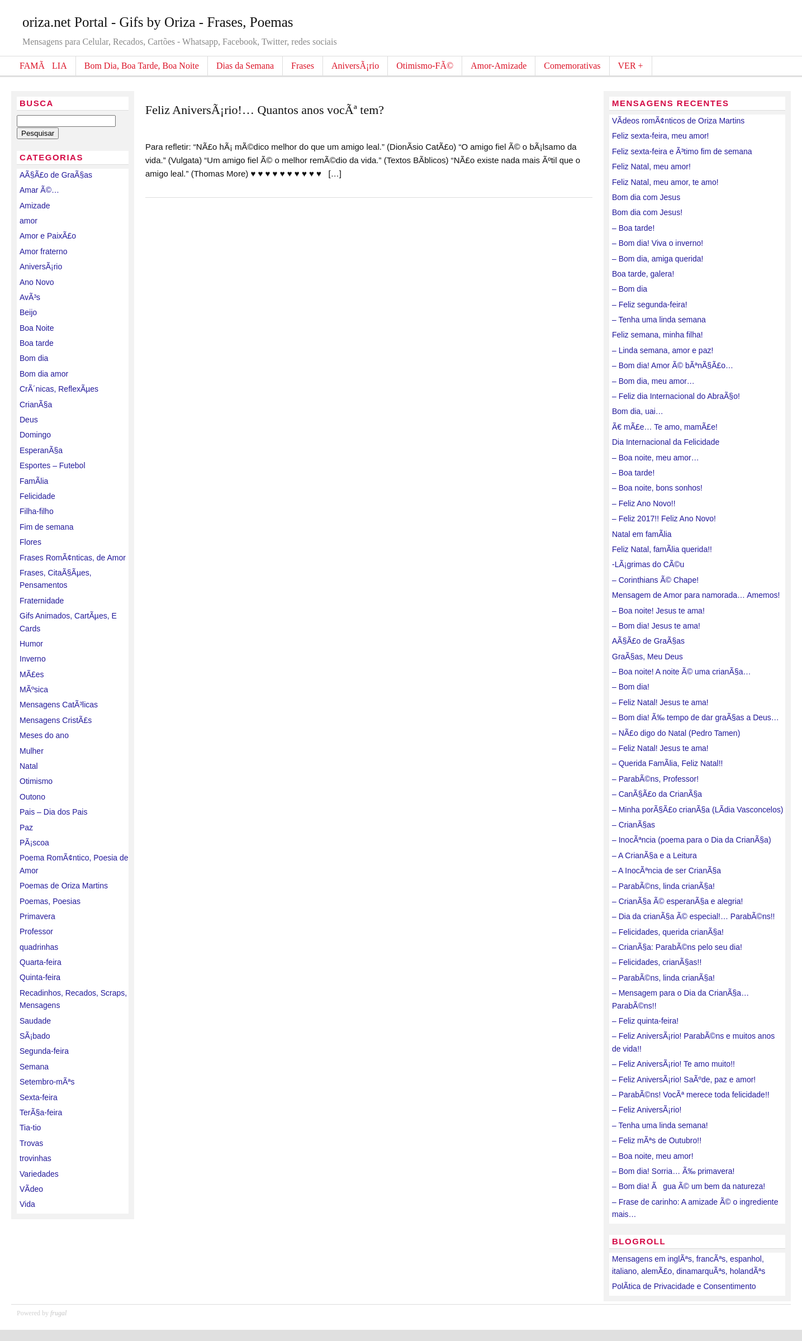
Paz (26, 827)
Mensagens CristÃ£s (56, 720)
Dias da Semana (245, 65)
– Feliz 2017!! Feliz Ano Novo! (664, 518)
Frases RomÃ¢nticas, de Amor (73, 557)
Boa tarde (37, 343)
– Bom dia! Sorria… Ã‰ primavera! (673, 1171)
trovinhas (35, 1158)
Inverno (33, 658)
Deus (29, 419)
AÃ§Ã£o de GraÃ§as (56, 174)
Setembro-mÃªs (47, 1081)
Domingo (35, 434)
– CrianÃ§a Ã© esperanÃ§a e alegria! (677, 901)
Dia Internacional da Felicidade (665, 442)
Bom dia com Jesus (646, 197)
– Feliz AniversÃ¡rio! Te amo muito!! (673, 1063)
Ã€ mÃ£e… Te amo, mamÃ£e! (665, 426)
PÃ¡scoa (34, 842)
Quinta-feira (40, 977)
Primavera (37, 916)
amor (28, 220)
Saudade (35, 1020)
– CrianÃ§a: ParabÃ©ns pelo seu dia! (677, 947)
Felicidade (37, 496)
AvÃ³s (30, 297)
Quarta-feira (40, 962)
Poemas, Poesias (50, 901)
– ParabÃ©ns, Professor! (655, 778)
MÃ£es (32, 674)
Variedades (39, 1173)
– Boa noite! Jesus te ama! (658, 610)
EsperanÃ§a (41, 450)
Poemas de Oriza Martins (64, 885)
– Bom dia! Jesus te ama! (656, 625)
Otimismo (36, 781)
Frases (302, 65)
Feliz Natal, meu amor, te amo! (665, 182)
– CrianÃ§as (633, 824)
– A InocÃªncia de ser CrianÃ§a (666, 870)
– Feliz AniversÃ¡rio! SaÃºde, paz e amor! (684, 1079)
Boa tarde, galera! (643, 273)
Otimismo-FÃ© (424, 65)
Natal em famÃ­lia (642, 534)
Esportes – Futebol (53, 465)
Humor (31, 643)
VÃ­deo (31, 1189)
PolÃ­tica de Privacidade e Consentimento (684, 1286)
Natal (29, 766)
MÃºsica (34, 689)
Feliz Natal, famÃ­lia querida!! (662, 549)
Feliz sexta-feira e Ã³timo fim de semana (682, 151)
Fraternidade (42, 600)
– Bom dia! (630, 686)
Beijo (28, 312)
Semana (34, 1066)
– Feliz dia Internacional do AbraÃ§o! (676, 396)
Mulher (32, 750)
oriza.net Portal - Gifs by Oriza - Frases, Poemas (157, 22)
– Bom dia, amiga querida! (657, 258)
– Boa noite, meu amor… (655, 457)
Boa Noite (37, 328)
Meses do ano (44, 735)
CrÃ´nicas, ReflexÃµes (59, 388)
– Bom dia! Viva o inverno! (657, 243)
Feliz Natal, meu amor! (651, 166)
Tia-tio (30, 1127)
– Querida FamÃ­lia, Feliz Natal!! (667, 763)
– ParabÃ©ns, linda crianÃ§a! (663, 886)
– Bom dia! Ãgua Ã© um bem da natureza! (688, 1186)
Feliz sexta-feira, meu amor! (660, 135)
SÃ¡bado (35, 1035)
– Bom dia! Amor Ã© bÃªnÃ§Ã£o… (672, 365)
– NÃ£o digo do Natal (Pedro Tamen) (676, 733)
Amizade (35, 205)
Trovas (31, 1143)
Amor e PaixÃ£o (48, 235)
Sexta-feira (39, 1097)
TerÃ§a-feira (41, 1112)
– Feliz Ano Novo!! (644, 503)
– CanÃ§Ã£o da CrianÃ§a (657, 794)
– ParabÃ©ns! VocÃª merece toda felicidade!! (691, 1094)
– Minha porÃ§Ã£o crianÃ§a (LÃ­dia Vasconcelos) (697, 809)
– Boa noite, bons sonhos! (657, 487)
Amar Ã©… (39, 190)
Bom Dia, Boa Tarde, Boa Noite (141, 65)
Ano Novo (37, 282)
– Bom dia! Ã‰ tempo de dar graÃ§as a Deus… (695, 717)
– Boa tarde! (633, 228)
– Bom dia (629, 288)
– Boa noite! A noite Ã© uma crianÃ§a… (681, 671)
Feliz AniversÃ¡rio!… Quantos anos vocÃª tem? (264, 110)
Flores (30, 542)
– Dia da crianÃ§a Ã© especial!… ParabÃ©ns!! (693, 916)
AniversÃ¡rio (355, 65)
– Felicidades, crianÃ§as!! (656, 962)
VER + (630, 65)
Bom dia (34, 358)
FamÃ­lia (34, 481)
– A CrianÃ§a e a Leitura (654, 855)
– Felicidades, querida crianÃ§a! (668, 932)
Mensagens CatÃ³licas (59, 704)
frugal (58, 1313)
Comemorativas (572, 65)
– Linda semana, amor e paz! (662, 350)
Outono (32, 796)
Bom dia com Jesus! (647, 212)
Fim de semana (46, 526)
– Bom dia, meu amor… (653, 381)
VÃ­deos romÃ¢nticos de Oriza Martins (678, 120)
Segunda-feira (44, 1051)
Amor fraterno (44, 251)
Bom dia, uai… (637, 411)
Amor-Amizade (498, 65)
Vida (27, 1204)
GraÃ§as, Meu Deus (647, 656)
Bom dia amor (44, 373)
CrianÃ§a (36, 404)
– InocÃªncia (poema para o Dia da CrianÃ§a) (691, 839)
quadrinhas (39, 947)
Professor (36, 931)
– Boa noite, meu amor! (653, 1156)
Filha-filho (37, 511)
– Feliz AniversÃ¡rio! (646, 1109)
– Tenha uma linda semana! (660, 1125)
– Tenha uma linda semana (659, 319)
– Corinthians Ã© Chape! (655, 580)
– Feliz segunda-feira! (649, 304)
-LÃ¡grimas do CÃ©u (648, 564)
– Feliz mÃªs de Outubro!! (656, 1140)
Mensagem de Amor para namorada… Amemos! (696, 595)
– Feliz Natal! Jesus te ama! (660, 702)
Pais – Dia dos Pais (53, 811)
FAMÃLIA (43, 65)
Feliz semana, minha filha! (657, 334)
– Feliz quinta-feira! (645, 1020)
